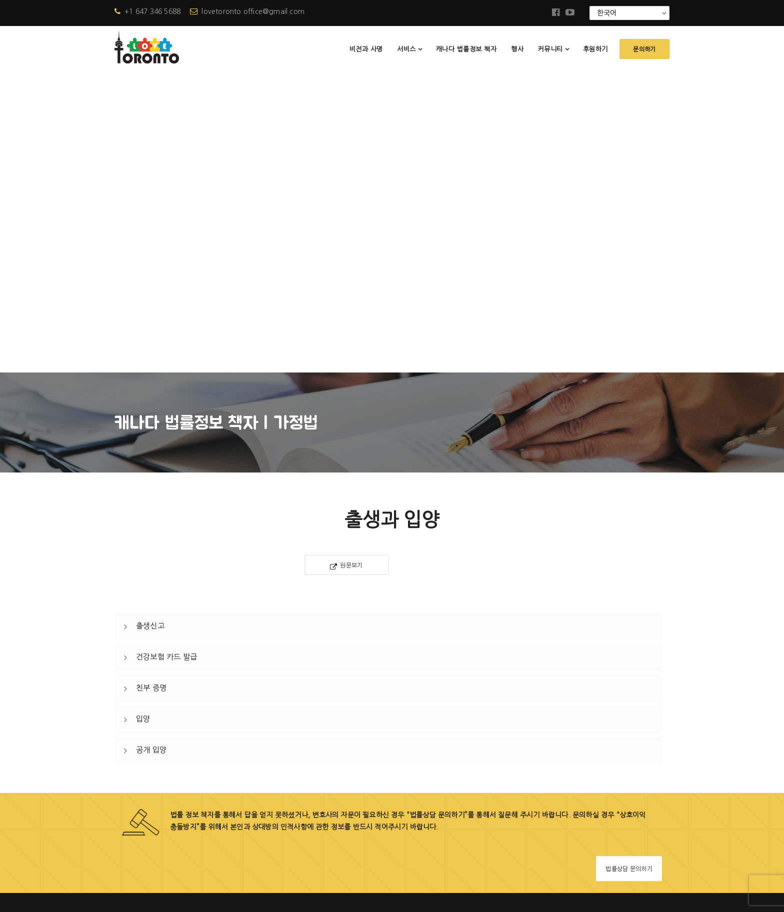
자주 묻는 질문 (327, 768)
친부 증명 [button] (151, 387)
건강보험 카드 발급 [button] (166, 356)
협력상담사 (322, 802)
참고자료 (318, 785)
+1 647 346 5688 (147, 11)
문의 (311, 819)
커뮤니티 (550, 49)
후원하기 (595, 49)
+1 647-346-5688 (172, 756)
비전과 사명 (366, 49)
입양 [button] (143, 418)
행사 (517, 49)
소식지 (315, 751)
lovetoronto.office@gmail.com (247, 11)
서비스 (406, 49)
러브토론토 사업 (330, 700)
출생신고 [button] (150, 325)
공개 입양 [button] (151, 449)
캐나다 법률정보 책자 (466, 49)
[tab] (388, 326)
